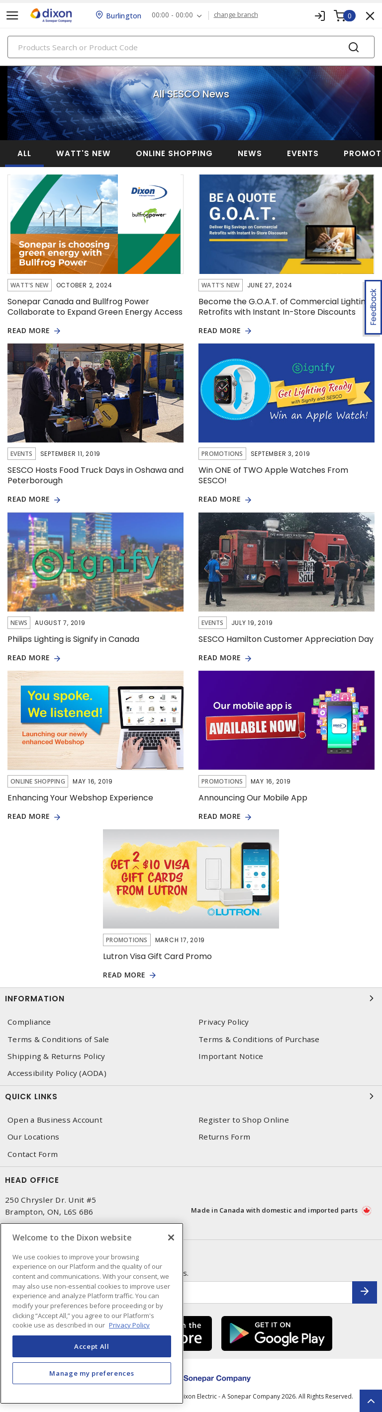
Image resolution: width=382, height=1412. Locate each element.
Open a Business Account (54, 1120)
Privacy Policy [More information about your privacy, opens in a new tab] (129, 1325)
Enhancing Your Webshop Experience (80, 797)
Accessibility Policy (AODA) (56, 1073)
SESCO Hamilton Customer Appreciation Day (286, 639)
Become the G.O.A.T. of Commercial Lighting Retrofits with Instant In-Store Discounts (284, 307)
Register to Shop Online (243, 1120)
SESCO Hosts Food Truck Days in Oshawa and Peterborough (95, 475)
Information (191, 998)
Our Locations (33, 1137)
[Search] (191, 47)
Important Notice (230, 1056)
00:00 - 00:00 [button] (172, 15)
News (250, 153)
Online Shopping (174, 153)
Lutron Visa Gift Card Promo (157, 956)
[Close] (171, 1237)
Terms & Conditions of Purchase (259, 1039)
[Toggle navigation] (12, 15)
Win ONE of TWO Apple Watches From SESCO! (273, 475)
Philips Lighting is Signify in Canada (73, 639)
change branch (236, 15)
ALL (24, 153)
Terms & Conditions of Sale (58, 1039)
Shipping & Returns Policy (56, 1056)
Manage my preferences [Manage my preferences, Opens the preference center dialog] (91, 1373)
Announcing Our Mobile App (252, 797)
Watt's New (83, 153)
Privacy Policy (223, 1022)
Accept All (91, 1346)
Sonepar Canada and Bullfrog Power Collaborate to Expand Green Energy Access (95, 307)
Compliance (29, 1022)
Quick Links (191, 1096)
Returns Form (224, 1137)
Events (303, 153)
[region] (92, 1313)
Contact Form (32, 1154)
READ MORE (28, 331)
